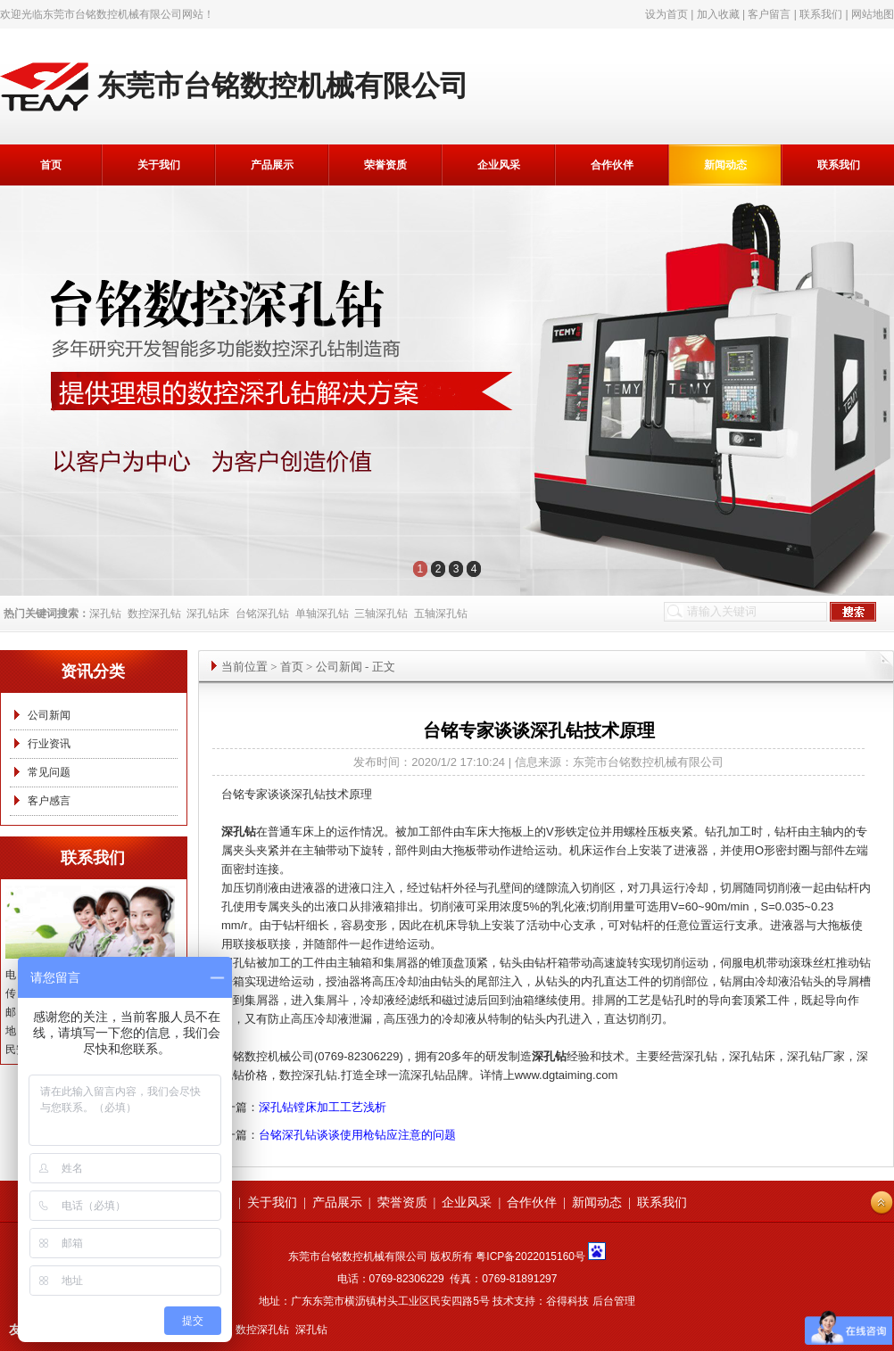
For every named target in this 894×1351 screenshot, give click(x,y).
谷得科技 (567, 1301)
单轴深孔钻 (322, 613)
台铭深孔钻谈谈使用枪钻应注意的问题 (357, 1134)
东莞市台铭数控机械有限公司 (112, 14)
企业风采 (498, 165)
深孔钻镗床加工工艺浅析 (322, 1107)
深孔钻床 (207, 613)
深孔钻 (105, 613)
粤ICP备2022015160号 (530, 1256)
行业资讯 (49, 743)
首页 (51, 165)
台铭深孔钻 (262, 613)
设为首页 (666, 14)
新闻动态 (725, 165)
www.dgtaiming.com (566, 1075)
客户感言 (49, 801)
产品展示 (272, 165)
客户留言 (769, 14)
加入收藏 (718, 14)
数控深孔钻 (154, 613)
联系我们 (820, 14)
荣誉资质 (385, 165)
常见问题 (49, 772)
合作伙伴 (612, 165)
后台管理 (613, 1301)
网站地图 (872, 14)
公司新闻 (49, 715)
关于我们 (158, 165)
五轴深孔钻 (441, 613)
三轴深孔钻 (381, 613)
